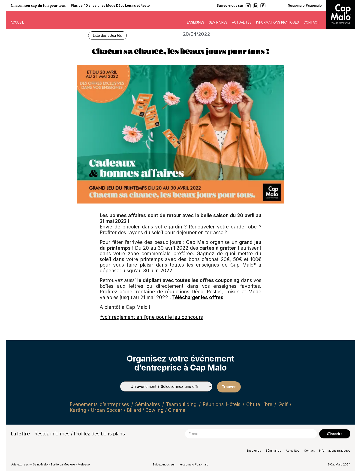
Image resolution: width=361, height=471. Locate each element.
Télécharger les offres (197, 297)
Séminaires (218, 22)
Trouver (229, 387)
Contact (311, 22)
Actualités (242, 22)
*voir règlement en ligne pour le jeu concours (151, 317)
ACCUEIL (17, 22)
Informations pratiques (277, 22)
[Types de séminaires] (166, 386)
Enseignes (195, 22)
